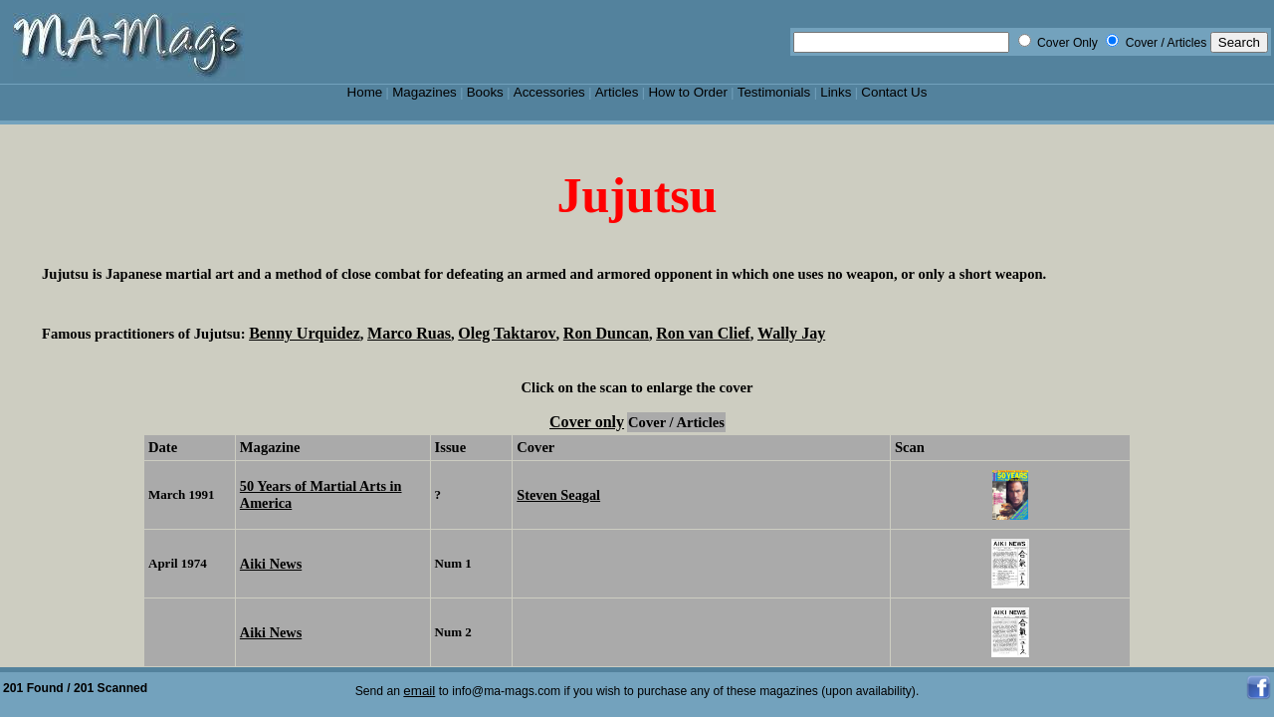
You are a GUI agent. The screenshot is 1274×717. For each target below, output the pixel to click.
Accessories (549, 92)
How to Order (687, 92)
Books (485, 92)
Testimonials (774, 92)
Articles (617, 92)
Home (365, 92)
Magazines (424, 92)
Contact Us (894, 92)
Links (835, 92)
